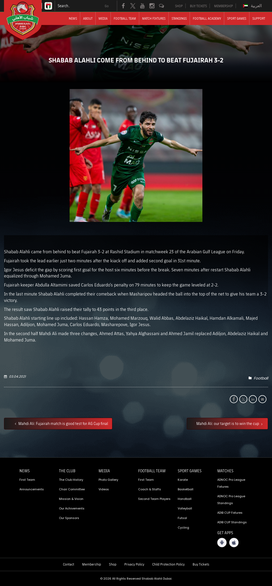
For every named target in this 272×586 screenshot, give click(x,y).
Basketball (185, 489)
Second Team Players (154, 499)
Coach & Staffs (149, 489)
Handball (185, 499)
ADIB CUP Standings (232, 522)
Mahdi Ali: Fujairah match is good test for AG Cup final (63, 423)
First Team (27, 480)
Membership (91, 564)
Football (261, 378)
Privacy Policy (134, 564)
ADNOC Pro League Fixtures (231, 483)
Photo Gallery (108, 480)
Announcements (31, 489)
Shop (112, 564)
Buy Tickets (201, 564)
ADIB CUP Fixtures (230, 513)
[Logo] (27, 20)
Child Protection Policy (168, 564)
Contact (68, 564)
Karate (183, 480)
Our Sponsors (69, 518)
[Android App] (222, 542)
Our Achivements (71, 508)
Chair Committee (72, 489)
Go (107, 6)
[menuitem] (253, 5)
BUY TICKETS (198, 6)
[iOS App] (234, 542)
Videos (104, 489)
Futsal (182, 518)
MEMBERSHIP (223, 6)
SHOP (179, 6)
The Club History (71, 480)
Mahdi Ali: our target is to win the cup (228, 423)
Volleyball (185, 508)
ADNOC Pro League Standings (231, 499)
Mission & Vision (71, 499)
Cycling (183, 527)
